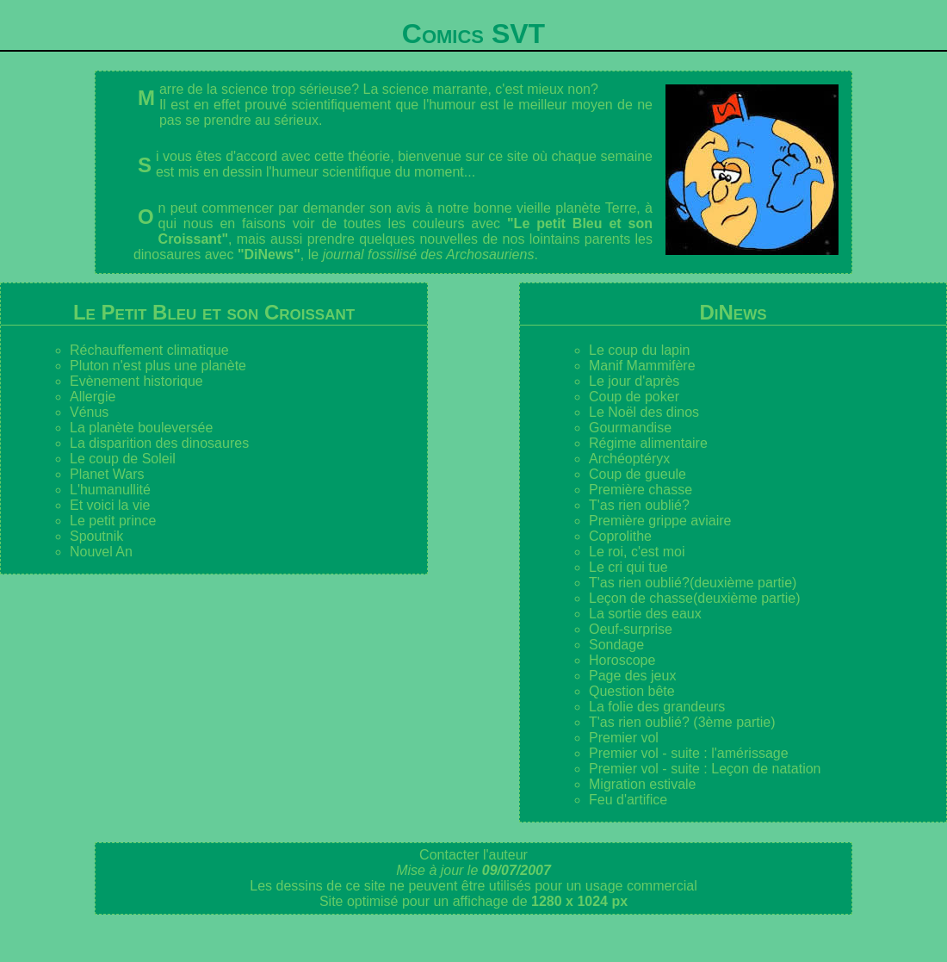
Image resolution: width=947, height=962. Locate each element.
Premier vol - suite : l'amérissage (689, 753)
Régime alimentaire (648, 443)
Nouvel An (101, 551)
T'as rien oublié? (639, 505)
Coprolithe (620, 536)
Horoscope (622, 660)
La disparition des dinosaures (159, 443)
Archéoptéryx (629, 458)
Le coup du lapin (639, 350)
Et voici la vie (110, 505)
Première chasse (640, 489)
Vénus (89, 412)
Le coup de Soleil (123, 458)
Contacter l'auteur (473, 854)
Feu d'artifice (628, 799)
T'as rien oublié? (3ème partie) (682, 722)
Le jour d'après (634, 381)
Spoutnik (96, 536)
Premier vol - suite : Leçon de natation (704, 768)
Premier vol (624, 737)
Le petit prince (113, 520)
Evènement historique (136, 381)
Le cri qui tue (628, 567)
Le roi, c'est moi (637, 551)
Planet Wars (107, 474)
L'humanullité (110, 489)
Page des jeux (632, 675)
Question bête (632, 691)
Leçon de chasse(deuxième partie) (694, 598)
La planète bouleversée (141, 427)
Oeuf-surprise (630, 629)
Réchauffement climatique (149, 350)
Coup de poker (634, 396)
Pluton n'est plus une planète (158, 365)
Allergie (92, 396)
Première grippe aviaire (660, 520)
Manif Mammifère (642, 365)
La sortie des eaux (645, 613)
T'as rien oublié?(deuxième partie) (692, 582)
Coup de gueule (637, 474)
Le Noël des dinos (644, 412)
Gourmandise (630, 427)
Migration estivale (642, 784)
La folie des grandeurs (657, 706)
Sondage (616, 644)
